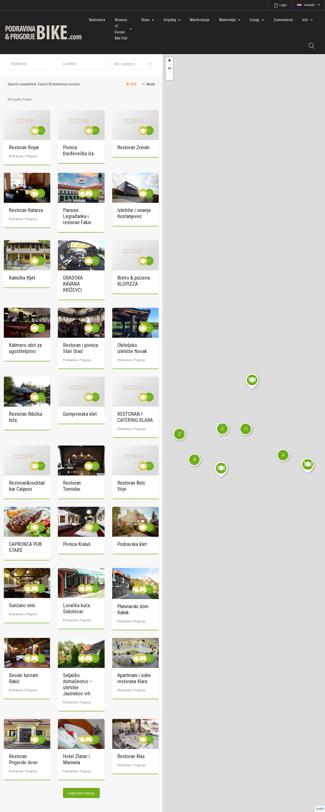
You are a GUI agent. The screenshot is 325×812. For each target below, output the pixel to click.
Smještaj (170, 20)
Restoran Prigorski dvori (23, 759)
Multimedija (227, 20)
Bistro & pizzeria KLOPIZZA (133, 281)
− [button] (169, 68)
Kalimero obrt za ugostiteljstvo (25, 348)
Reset (151, 84)
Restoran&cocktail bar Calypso (27, 486)
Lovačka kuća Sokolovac (76, 608)
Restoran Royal (24, 147)
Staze (145, 20)
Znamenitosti (283, 20)
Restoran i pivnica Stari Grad (80, 348)
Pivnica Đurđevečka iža (78, 150)
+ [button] (169, 61)
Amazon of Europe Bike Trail (121, 29)
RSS (134, 84)
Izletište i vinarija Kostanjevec (134, 213)
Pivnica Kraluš (76, 544)
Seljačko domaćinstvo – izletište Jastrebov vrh (78, 684)
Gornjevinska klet (80, 414)
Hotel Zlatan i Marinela (76, 759)
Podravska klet (132, 544)
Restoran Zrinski (133, 147)
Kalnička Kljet (22, 278)
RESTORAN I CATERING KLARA (135, 417)
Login (283, 5)
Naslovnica (97, 20)
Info (305, 20)
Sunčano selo (22, 605)
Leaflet (320, 808)
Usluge (254, 20)
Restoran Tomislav (72, 486)
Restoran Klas (131, 756)
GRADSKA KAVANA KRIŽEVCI (73, 284)
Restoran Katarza (26, 210)
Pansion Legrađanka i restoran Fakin (77, 216)
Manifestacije (199, 20)
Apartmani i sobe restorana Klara (134, 678)
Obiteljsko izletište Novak (132, 348)
